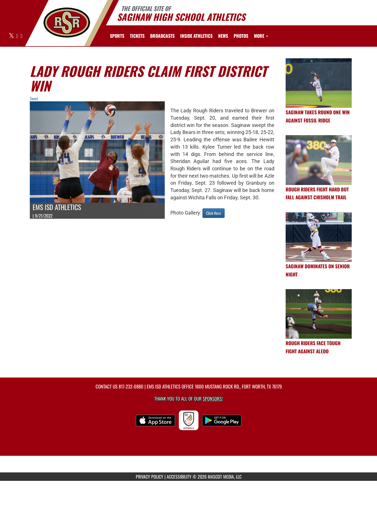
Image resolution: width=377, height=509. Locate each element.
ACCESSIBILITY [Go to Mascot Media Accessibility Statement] (179, 476)
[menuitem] (137, 35)
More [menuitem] (261, 35)
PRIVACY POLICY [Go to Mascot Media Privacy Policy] (149, 476)
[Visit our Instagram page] (21, 36)
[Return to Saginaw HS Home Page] (66, 22)
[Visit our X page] (12, 36)
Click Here (213, 213)
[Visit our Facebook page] (17, 36)
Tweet (34, 98)
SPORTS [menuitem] (117, 35)
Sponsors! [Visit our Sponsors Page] (213, 398)
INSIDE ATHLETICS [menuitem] (196, 35)
